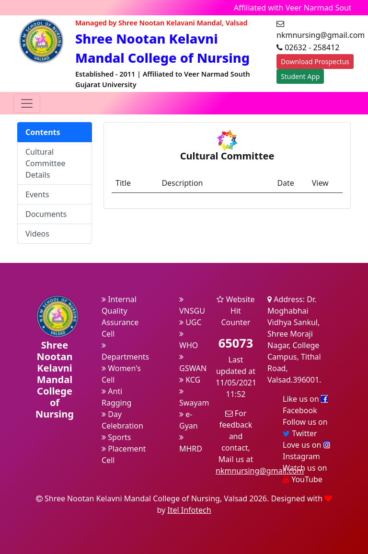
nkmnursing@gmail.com (260, 470)
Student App (300, 76)
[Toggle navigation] (26, 103)
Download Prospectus (315, 61)
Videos (37, 233)
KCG (189, 379)
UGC (190, 322)
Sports (116, 437)
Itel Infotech (189, 510)
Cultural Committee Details (45, 163)
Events (37, 194)
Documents (46, 214)
